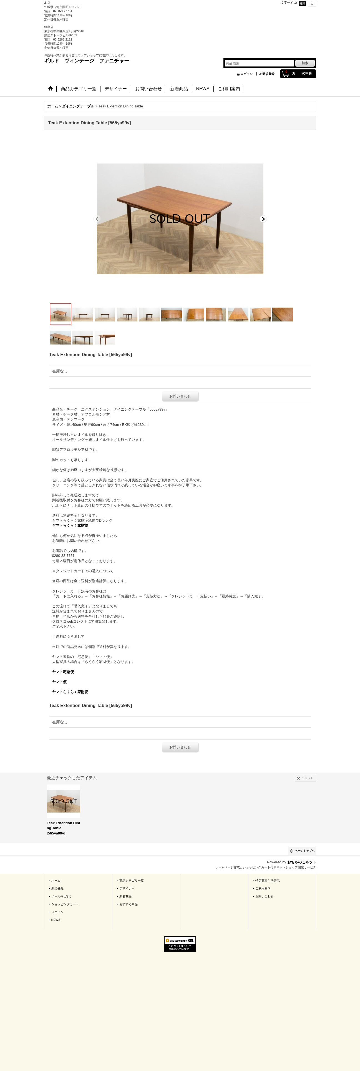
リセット (307, 778)
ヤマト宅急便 (63, 672)
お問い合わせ (180, 396)
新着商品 (125, 896)
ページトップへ (304, 850)
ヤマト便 (59, 682)
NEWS (56, 919)
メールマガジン (62, 896)
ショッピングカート (65, 904)
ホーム (56, 880)
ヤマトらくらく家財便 (70, 525)
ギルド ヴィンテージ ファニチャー (86, 61)
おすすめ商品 (128, 904)
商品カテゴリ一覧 (131, 880)
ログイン (246, 74)
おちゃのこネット (301, 862)
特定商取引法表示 (267, 880)
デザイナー (127, 888)
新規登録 (268, 74)
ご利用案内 (263, 888)
